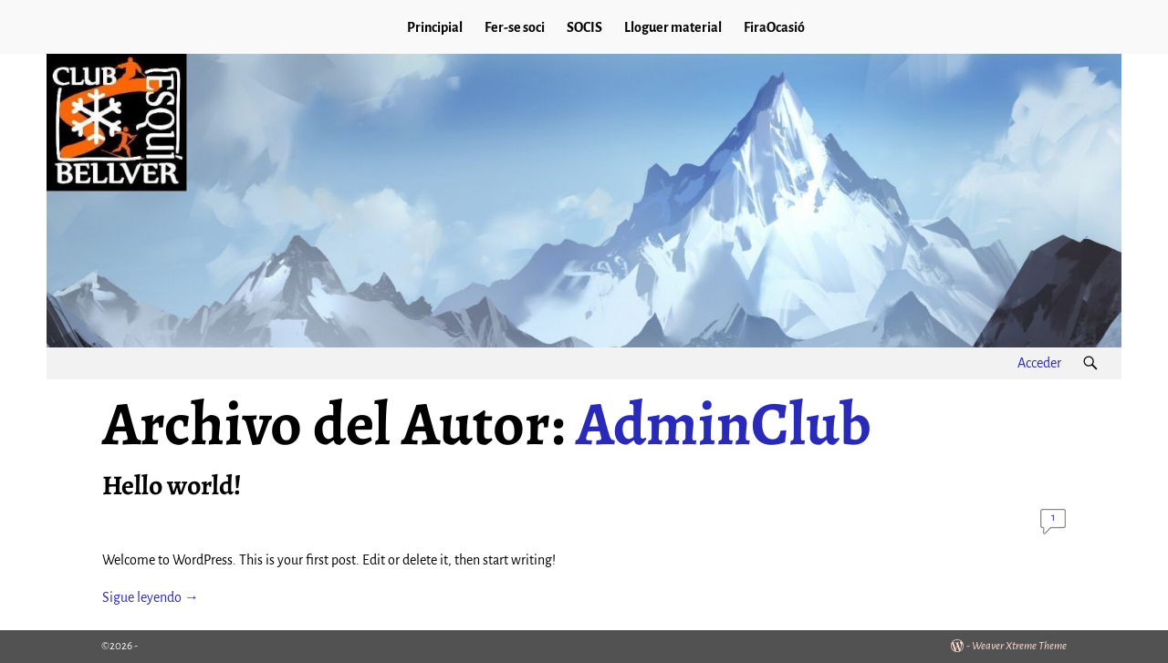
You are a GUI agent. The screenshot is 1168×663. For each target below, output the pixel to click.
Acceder (1039, 363)
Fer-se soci (515, 27)
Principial (435, 27)
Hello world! (172, 485)
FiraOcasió (774, 27)
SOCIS (584, 27)
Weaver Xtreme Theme (1019, 646)
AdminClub (723, 423)
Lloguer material (673, 27)
